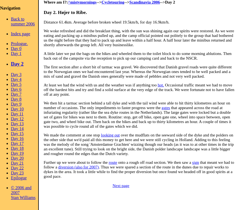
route (113, 162)
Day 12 (17, 118)
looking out (110, 135)
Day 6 (16, 89)
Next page (121, 185)
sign (195, 162)
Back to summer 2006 (23, 21)
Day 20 (17, 158)
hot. (161, 85)
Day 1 (16, 53)
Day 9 (16, 104)
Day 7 (16, 94)
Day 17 (17, 143)
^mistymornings (82, 2)
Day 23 (17, 173)
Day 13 (17, 123)
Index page (20, 33)
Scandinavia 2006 (144, 2)
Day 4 (16, 79)
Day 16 (17, 138)
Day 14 (17, 128)
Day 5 (16, 84)
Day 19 (17, 153)
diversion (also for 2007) (78, 167)
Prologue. (19, 43)
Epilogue (19, 178)
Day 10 (17, 109)
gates (166, 108)
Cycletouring (113, 2)
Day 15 (17, 133)
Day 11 (17, 114)
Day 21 (17, 163)
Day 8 (16, 99)
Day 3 (16, 74)
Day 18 (17, 148)
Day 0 (16, 48)
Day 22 (17, 168)
